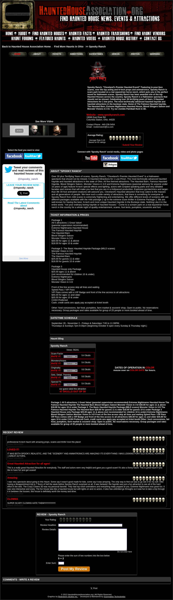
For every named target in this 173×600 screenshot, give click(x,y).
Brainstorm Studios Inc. (68, 597)
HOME (17, 54)
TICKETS (56, 54)
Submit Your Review (132, 145)
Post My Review (74, 569)
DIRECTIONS (76, 54)
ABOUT (37, 54)
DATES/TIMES (96, 54)
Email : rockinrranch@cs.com (99, 127)
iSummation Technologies (114, 597)
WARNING (155, 54)
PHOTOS (135, 54)
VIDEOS (115, 54)
